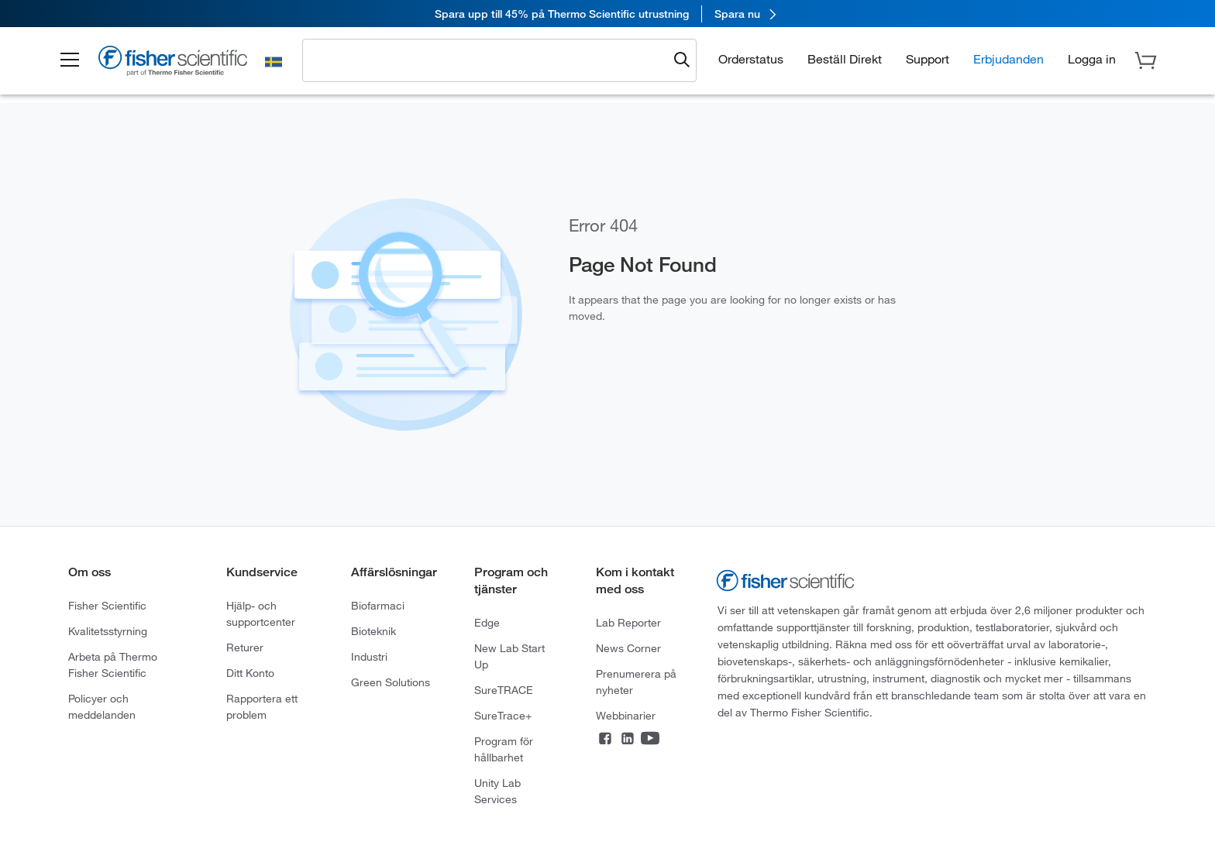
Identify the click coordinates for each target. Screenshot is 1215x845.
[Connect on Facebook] (605, 740)
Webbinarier (626, 716)
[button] (70, 60)
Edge (487, 623)
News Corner (628, 648)
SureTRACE (503, 690)
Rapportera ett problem (262, 707)
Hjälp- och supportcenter (260, 614)
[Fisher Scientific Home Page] (173, 63)
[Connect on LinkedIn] (627, 740)
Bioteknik (373, 631)
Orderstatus (750, 59)
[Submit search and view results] (682, 60)
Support (927, 59)
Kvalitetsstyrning (107, 631)
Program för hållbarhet (503, 749)
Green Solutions (390, 682)
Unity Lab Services (497, 791)
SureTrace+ (503, 716)
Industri (369, 657)
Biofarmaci (377, 606)
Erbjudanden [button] (1008, 59)
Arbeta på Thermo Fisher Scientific (112, 665)
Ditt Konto (250, 673)
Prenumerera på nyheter (636, 682)
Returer (244, 647)
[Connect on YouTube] (650, 740)
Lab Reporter (628, 623)
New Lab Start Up (509, 656)
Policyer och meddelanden (102, 707)
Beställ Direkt (844, 59)
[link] (607, 13)
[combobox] (489, 59)
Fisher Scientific (107, 606)
